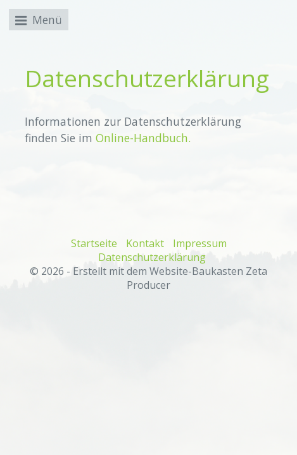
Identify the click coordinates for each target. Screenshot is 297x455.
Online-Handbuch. (143, 137)
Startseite (94, 243)
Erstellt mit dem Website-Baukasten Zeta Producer (170, 278)
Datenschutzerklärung (152, 257)
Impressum (200, 243)
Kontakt (145, 243)
